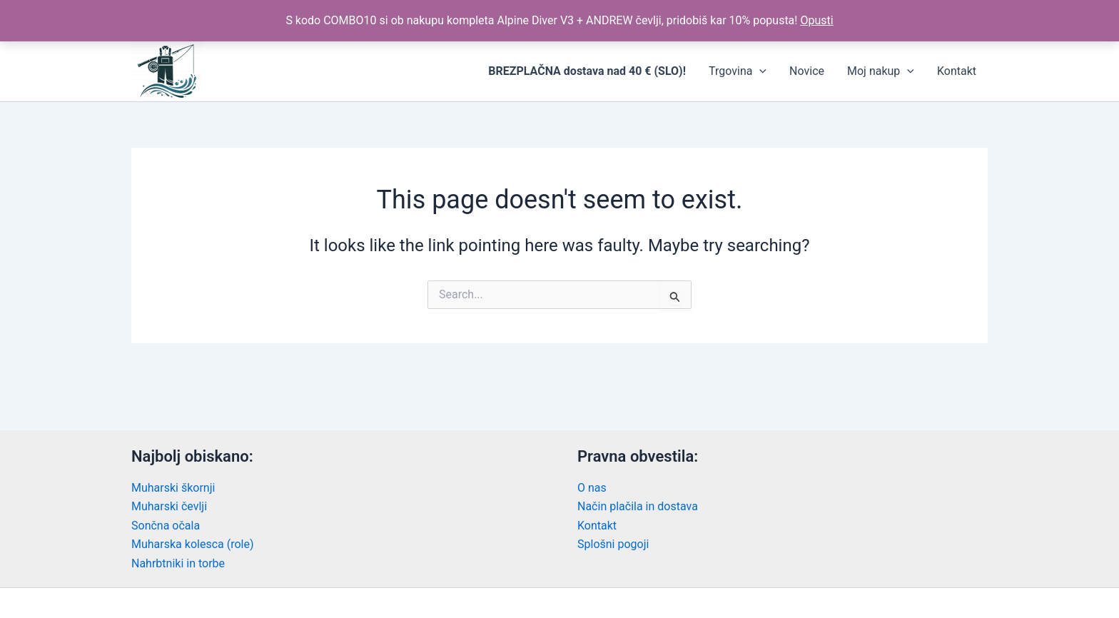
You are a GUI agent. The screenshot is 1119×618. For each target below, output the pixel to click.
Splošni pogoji (613, 544)
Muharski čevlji (169, 506)
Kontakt (956, 71)
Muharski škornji (173, 488)
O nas (592, 488)
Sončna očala (165, 525)
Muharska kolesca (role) (192, 544)
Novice (806, 71)
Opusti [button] (816, 20)
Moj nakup (880, 71)
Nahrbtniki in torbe (178, 563)
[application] (759, 71)
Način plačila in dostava (637, 506)
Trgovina (737, 71)
